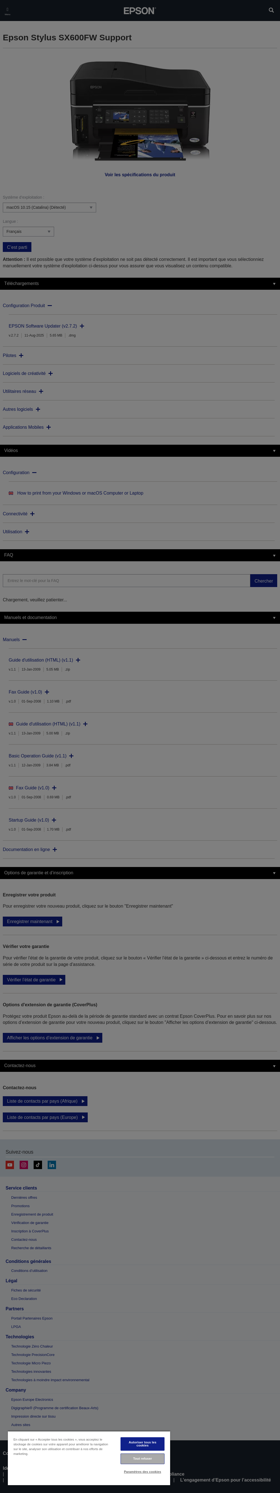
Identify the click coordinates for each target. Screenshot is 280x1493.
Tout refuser (142, 1458)
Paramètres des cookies (142, 1471)
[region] (89, 1458)
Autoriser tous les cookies (142, 1444)
